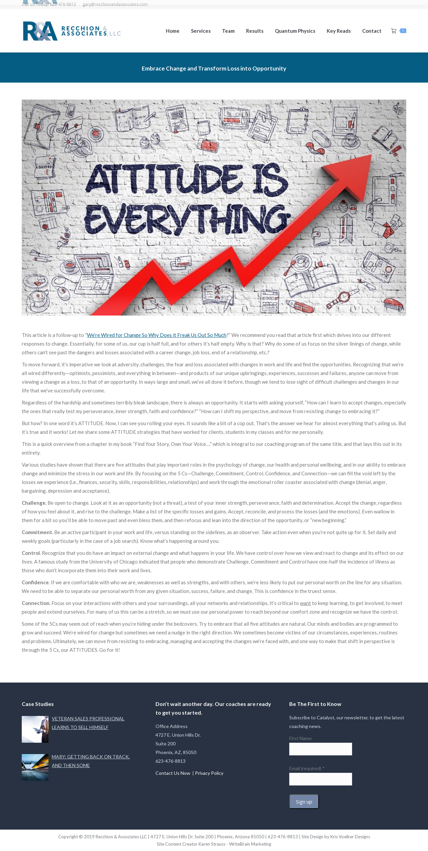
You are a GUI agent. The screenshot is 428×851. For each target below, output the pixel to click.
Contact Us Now (173, 773)
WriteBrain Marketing (250, 844)
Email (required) (307, 768)
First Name (300, 738)
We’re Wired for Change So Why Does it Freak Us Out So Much (156, 335)
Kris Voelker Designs (350, 836)
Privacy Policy (209, 773)
